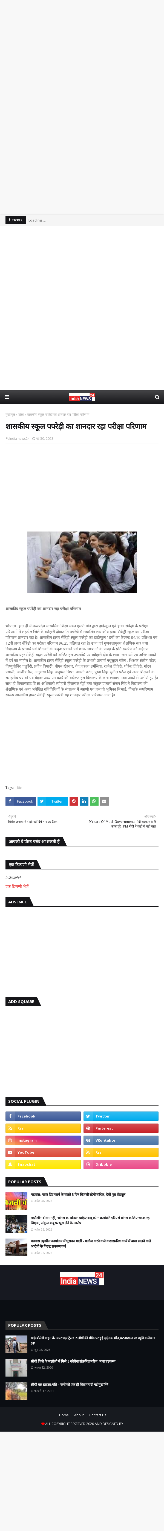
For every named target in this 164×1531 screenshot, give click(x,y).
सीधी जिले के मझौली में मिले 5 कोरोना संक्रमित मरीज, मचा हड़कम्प (73, 1361)
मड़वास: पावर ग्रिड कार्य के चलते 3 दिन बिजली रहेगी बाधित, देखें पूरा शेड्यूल (78, 1194)
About (79, 1415)
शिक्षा (21, 414)
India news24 (19, 438)
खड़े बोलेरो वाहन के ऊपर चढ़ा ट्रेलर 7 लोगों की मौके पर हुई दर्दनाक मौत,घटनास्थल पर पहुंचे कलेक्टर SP (93, 1340)
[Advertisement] (82, 58)
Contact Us (97, 1415)
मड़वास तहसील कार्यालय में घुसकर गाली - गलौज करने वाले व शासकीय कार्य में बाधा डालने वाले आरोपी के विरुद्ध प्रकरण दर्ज (91, 1244)
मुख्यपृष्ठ (10, 414)
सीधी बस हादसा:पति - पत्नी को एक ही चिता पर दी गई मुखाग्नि (69, 1384)
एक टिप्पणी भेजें (16, 886)
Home (64, 1415)
